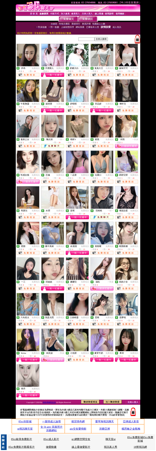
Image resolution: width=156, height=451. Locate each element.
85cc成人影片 (51, 439)
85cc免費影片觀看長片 (21, 447)
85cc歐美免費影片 (21, 439)
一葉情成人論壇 (51, 421)
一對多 (135, 139)
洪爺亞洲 (104, 428)
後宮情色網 (78, 421)
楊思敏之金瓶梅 (131, 428)
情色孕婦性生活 (49, 402)
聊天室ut (111, 439)
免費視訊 (36, 68)
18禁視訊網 (140, 447)
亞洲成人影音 (131, 421)
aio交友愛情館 (78, 428)
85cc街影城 (25, 421)
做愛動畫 (51, 447)
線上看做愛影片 (81, 447)
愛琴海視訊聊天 (104, 421)
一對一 (61, 139)
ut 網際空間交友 (81, 439)
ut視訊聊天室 (25, 428)
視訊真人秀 (110, 447)
